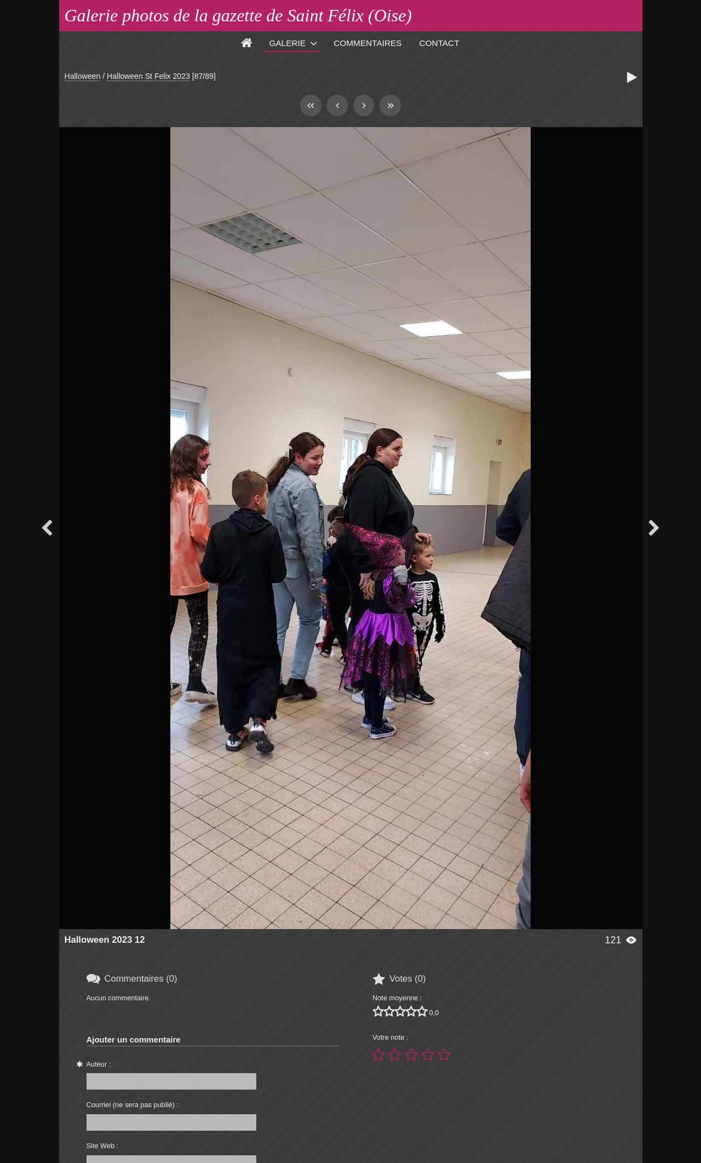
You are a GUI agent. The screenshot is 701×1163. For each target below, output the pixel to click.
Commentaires (367, 43)
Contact (439, 43)
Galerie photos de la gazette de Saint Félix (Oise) (238, 15)
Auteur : (99, 1064)
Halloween (83, 76)
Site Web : (103, 1146)
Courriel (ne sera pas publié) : (133, 1105)
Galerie (287, 43)
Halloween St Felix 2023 (148, 76)
